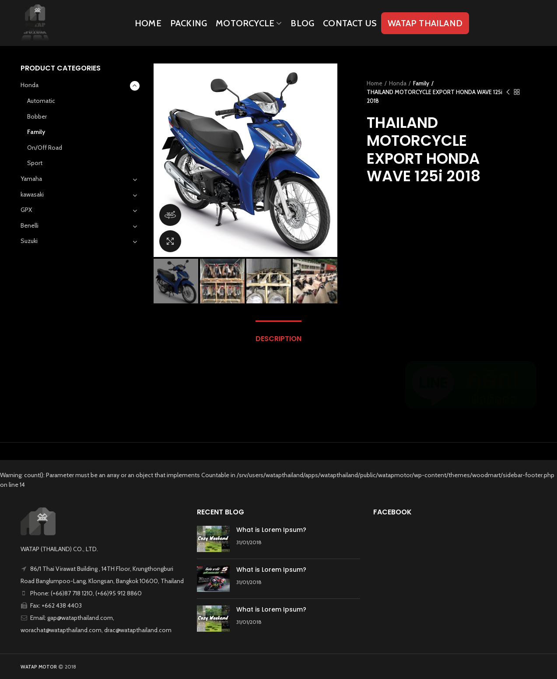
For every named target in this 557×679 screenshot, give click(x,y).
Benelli (30, 225)
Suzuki (29, 241)
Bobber (37, 116)
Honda (397, 83)
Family (421, 83)
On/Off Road (44, 147)
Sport (34, 163)
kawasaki (32, 194)
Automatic (41, 101)
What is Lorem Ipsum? (271, 529)
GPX (26, 210)
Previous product (508, 92)
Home (374, 83)
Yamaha (31, 179)
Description (278, 339)
